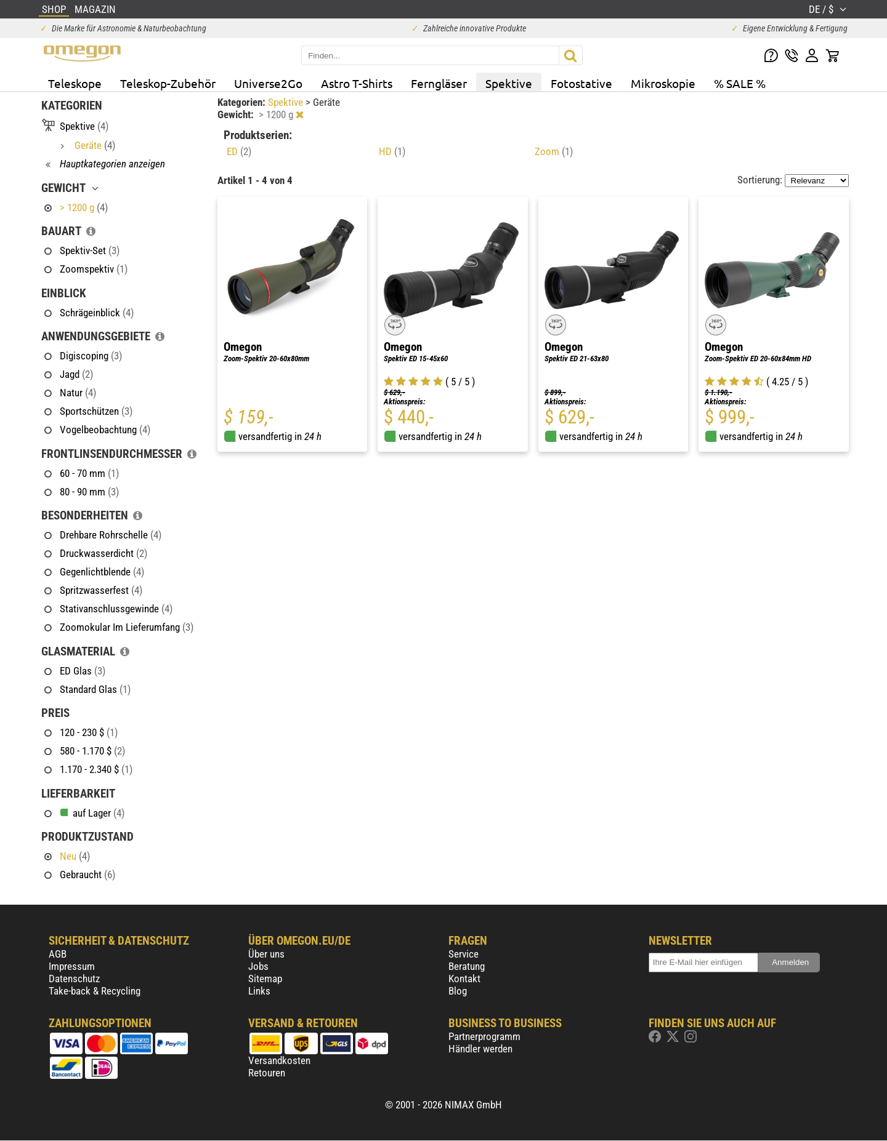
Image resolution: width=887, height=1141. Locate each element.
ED (239, 151)
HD (392, 151)
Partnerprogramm (484, 1036)
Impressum (72, 966)
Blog (457, 991)
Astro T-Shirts (356, 83)
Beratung (466, 966)
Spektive (508, 83)
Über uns (266, 954)
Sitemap (265, 978)
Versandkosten (279, 1060)
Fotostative (581, 83)
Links (259, 991)
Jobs (258, 966)
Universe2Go (268, 83)
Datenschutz (74, 978)
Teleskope (75, 83)
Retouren (266, 1073)
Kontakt (464, 978)
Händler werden (480, 1049)
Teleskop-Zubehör (168, 83)
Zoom (554, 151)
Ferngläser (439, 83)
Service (463, 954)
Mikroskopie (663, 83)
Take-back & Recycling (94, 991)
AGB (58, 954)
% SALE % (740, 83)
